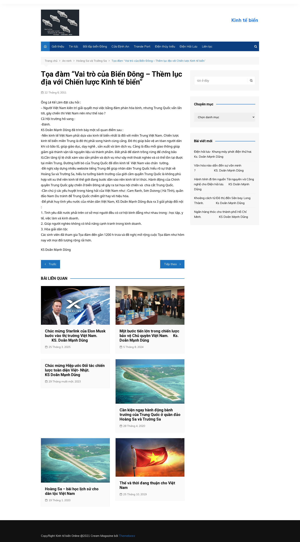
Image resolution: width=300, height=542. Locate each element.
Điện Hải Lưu (188, 46)
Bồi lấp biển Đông (95, 46)
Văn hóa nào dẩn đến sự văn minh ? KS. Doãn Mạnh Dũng (219, 167)
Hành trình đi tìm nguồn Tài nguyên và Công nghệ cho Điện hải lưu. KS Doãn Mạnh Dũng (224, 184)
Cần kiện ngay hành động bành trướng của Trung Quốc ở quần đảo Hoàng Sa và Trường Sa (150, 414)
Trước (52, 264)
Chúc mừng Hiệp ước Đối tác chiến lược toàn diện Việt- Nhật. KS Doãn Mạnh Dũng (75, 370)
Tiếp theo (170, 264)
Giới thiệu (58, 46)
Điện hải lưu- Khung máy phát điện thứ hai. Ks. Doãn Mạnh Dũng (224, 154)
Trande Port (142, 46)
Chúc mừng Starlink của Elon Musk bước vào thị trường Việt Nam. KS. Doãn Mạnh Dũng (75, 336)
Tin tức (73, 46)
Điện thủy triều (165, 46)
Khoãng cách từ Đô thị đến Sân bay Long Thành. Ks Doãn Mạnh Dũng (222, 200)
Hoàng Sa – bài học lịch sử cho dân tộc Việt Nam (72, 491)
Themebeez (127, 536)
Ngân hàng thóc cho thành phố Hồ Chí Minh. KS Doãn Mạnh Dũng (221, 214)
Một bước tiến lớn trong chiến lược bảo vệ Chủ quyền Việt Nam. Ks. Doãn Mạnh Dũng (149, 336)
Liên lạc (207, 46)
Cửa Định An (120, 46)
